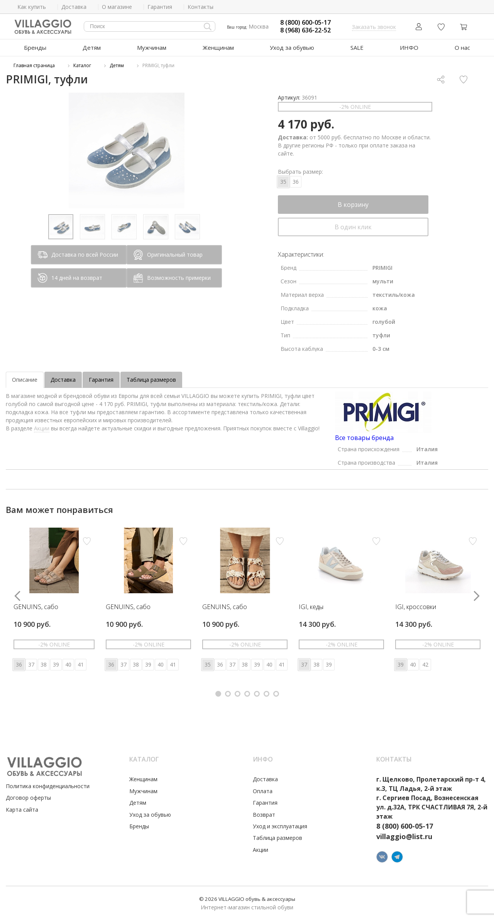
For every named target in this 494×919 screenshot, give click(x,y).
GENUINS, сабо (36, 607)
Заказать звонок (374, 26)
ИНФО (409, 47)
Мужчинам (151, 47)
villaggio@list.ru (404, 836)
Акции (41, 428)
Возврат (264, 814)
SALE (357, 47)
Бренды (35, 47)
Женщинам (218, 47)
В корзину (353, 204)
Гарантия (101, 379)
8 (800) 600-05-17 (305, 22)
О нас (462, 47)
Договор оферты (28, 797)
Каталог (82, 65)
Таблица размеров (151, 379)
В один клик (353, 227)
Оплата (262, 791)
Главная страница (34, 65)
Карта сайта (22, 809)
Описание (24, 379)
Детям (92, 47)
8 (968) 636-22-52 (305, 30)
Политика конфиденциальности (48, 786)
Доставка (63, 379)
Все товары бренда (364, 437)
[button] (218, 694)
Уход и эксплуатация (280, 826)
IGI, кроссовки (415, 607)
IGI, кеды (311, 607)
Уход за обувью (292, 47)
